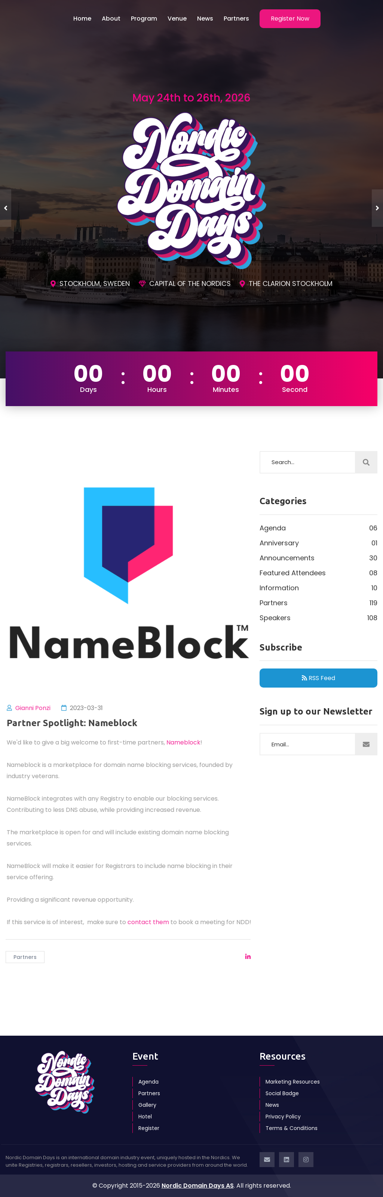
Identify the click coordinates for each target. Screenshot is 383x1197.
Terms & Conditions (292, 1128)
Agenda (318, 528)
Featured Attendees (318, 573)
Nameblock (187, 742)
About (111, 18)
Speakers (318, 618)
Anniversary (318, 543)
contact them (152, 922)
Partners (236, 18)
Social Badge (282, 1093)
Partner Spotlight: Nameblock (75, 723)
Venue (177, 18)
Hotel (145, 1116)
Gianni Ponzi (36, 708)
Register (148, 1128)
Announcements (318, 558)
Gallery (147, 1105)
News (205, 18)
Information (318, 588)
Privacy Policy (283, 1116)
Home (82, 18)
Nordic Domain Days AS (198, 1185)
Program (144, 18)
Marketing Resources (293, 1081)
